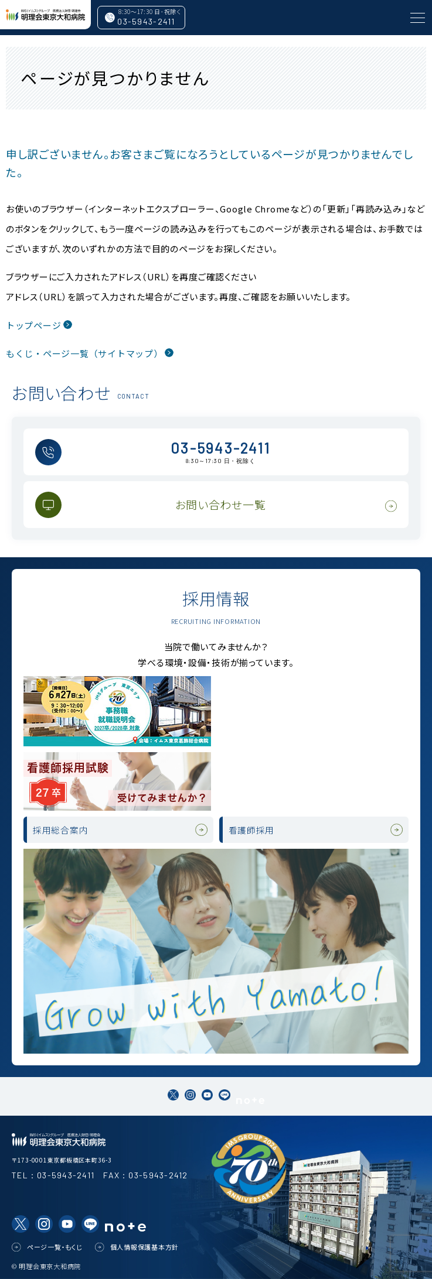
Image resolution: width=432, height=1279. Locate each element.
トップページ (34, 325)
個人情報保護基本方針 (144, 1246)
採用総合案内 (61, 830)
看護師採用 (252, 830)
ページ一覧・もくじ (55, 1246)
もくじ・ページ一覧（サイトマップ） (84, 353)
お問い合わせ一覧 (220, 504)
